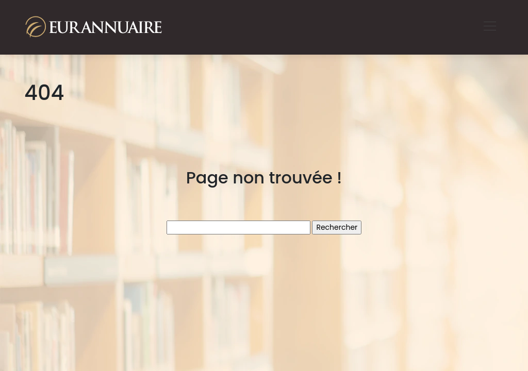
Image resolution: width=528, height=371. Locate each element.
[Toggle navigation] (489, 27)
